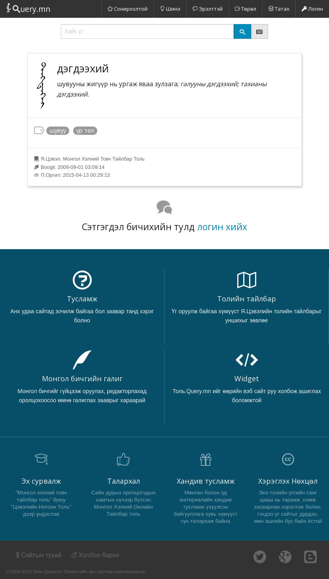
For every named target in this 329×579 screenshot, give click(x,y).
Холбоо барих (94, 555)
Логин (312, 8)
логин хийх (222, 226)
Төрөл (245, 8)
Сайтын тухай (38, 555)
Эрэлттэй (208, 8)
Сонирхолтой (127, 8)
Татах (278, 8)
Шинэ (170, 8)
